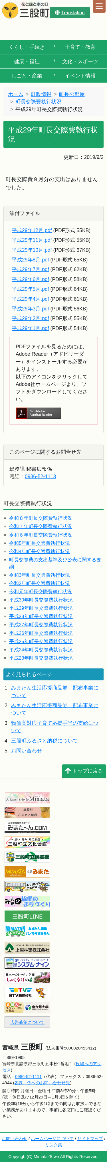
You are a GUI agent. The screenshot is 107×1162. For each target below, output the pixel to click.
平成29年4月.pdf (30, 299)
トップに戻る (84, 771)
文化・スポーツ (80, 61)
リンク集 (53, 1144)
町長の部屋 (72, 94)
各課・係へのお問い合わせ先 (42, 1082)
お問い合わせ (26, 751)
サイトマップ (90, 1138)
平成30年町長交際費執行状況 (41, 600)
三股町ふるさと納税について (44, 741)
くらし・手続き (27, 47)
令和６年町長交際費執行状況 (40, 535)
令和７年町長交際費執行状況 (40, 526)
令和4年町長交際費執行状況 (39, 551)
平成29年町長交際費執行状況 (41, 608)
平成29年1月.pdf (30, 328)
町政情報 (41, 94)
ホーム (15, 94)
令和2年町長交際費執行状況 (39, 583)
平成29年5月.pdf (30, 289)
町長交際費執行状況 (38, 102)
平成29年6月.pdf (30, 279)
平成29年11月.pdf (32, 240)
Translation (69, 12)
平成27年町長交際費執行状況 (41, 624)
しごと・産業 (26, 76)
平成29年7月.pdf (30, 269)
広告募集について (27, 1022)
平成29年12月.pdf (32, 230)
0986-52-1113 (40, 476)
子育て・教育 (80, 47)
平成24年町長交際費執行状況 (41, 649)
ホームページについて (52, 1138)
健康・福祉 (27, 61)
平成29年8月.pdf (30, 260)
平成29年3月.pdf (30, 309)
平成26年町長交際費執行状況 (41, 633)
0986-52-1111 (28, 1076)
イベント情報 (80, 76)
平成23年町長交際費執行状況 (41, 658)
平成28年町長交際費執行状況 (41, 616)
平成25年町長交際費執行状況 (41, 641)
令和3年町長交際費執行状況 (39, 575)
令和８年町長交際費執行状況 (40, 518)
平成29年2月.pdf (30, 318)
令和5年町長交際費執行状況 (39, 543)
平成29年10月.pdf (32, 250)
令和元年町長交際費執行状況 (40, 591)
